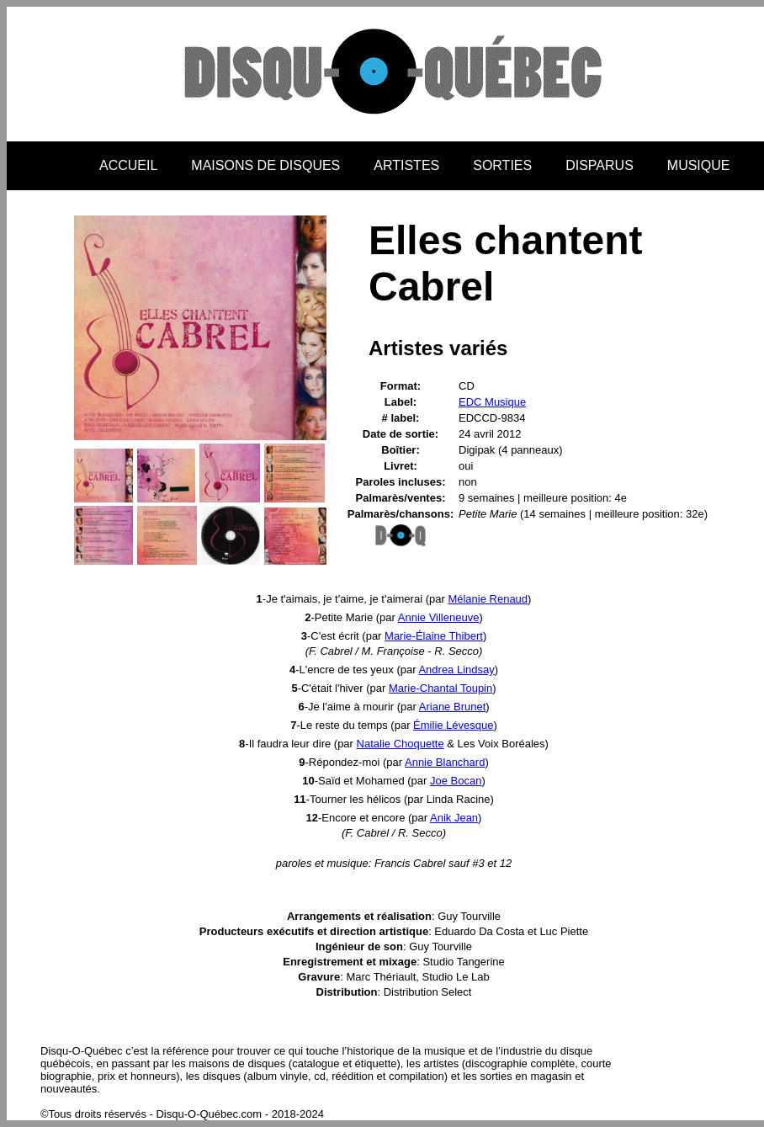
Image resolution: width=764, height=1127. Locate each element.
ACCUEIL (128, 165)
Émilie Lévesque (453, 725)
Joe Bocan (455, 780)
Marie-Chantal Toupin (440, 688)
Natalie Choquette (400, 743)
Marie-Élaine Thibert (434, 636)
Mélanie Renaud (488, 599)
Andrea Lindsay (456, 669)
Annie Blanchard (445, 762)
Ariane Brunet (452, 706)
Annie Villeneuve (439, 617)
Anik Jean (454, 817)
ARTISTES (406, 165)
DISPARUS (599, 165)
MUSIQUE (698, 165)
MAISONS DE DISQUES (265, 165)
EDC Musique (492, 402)
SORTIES (502, 165)
